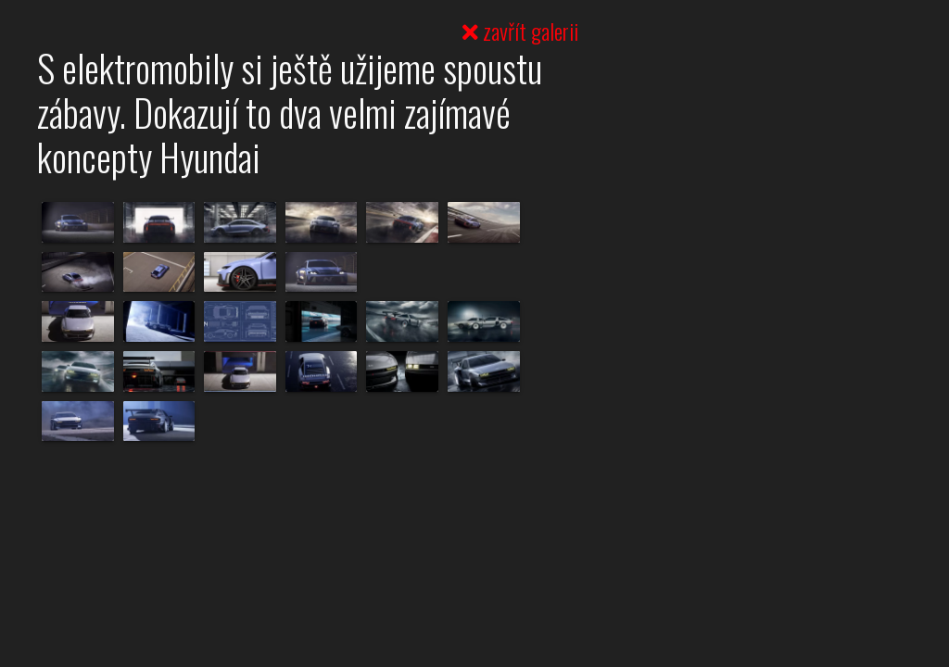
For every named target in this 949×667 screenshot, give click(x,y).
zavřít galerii (520, 30)
